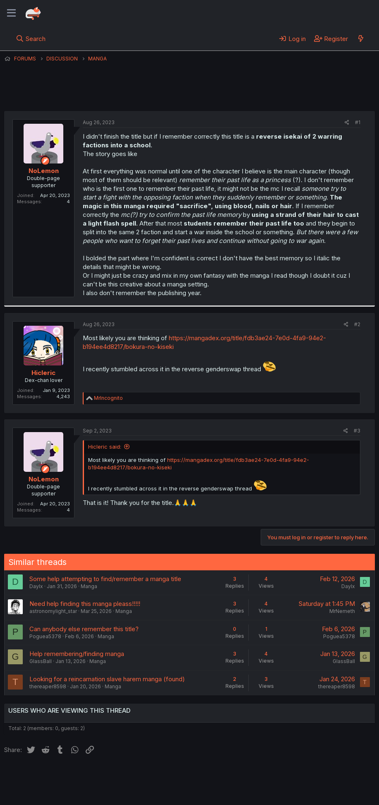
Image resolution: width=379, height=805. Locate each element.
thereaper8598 (47, 686)
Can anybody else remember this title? (84, 629)
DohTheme (296, 793)
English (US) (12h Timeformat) (46, 775)
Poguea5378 (45, 636)
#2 (357, 324)
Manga (89, 586)
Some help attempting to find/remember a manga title (105, 579)
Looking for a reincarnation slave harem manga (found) (107, 679)
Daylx (36, 586)
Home (265, 775)
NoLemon (169, 94)
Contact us (112, 775)
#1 (357, 122)
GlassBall (40, 661)
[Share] (347, 122)
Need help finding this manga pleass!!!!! (84, 604)
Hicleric (43, 373)
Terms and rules (157, 775)
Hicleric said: (104, 446)
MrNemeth (342, 611)
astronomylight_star (53, 611)
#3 (357, 431)
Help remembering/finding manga (76, 654)
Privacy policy (207, 775)
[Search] (31, 38)
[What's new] (360, 38)
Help (241, 775)
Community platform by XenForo (307, 787)
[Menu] (11, 13)
